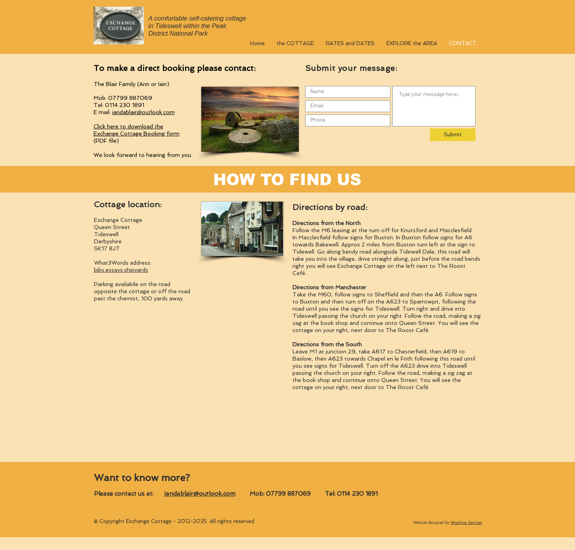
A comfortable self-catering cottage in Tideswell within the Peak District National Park (197, 26)
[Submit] (453, 134)
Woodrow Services (466, 523)
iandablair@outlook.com (143, 112)
